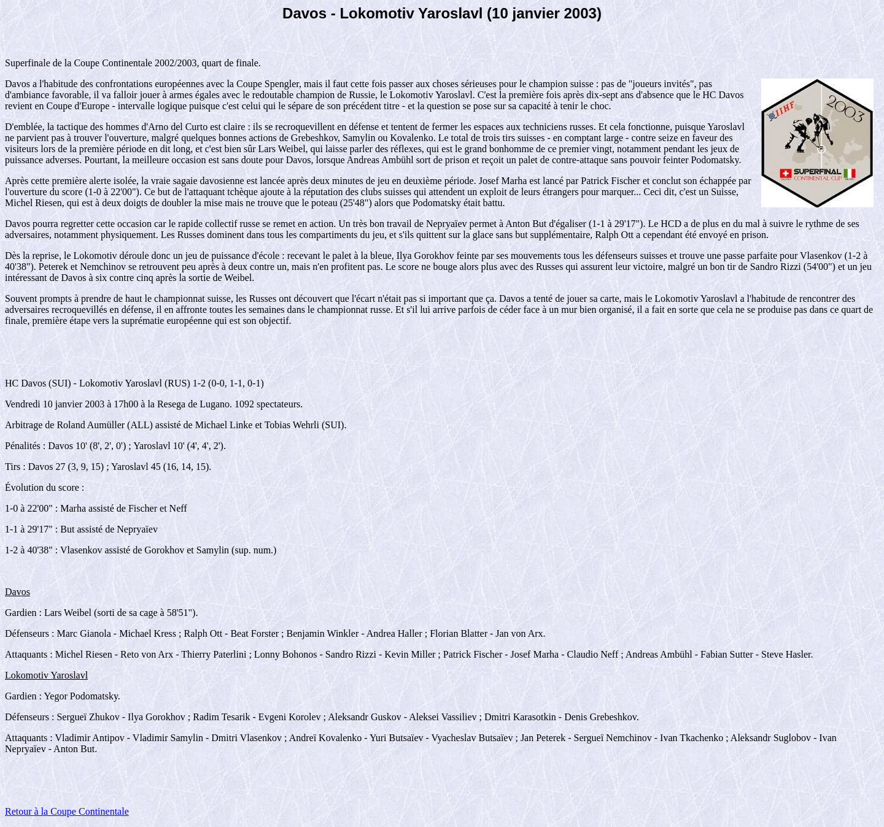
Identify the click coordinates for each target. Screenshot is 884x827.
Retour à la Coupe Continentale (67, 811)
